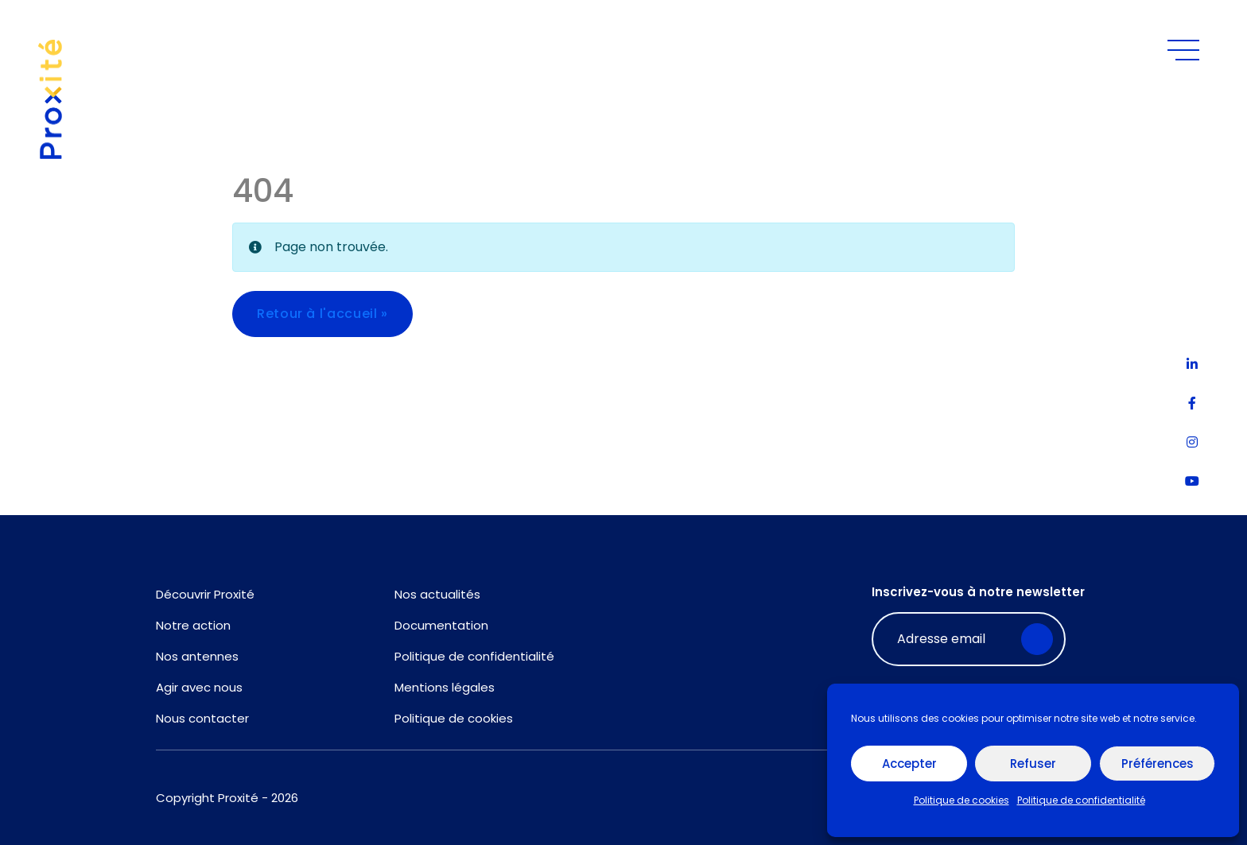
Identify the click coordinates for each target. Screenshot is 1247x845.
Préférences (1157, 763)
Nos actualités (437, 594)
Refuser (1033, 763)
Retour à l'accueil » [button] (322, 313)
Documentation (441, 625)
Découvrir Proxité (205, 594)
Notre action (193, 625)
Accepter (909, 763)
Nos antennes (197, 656)
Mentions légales (444, 687)
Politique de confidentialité (1081, 800)
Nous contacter (202, 718)
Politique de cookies (961, 800)
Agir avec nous (199, 687)
